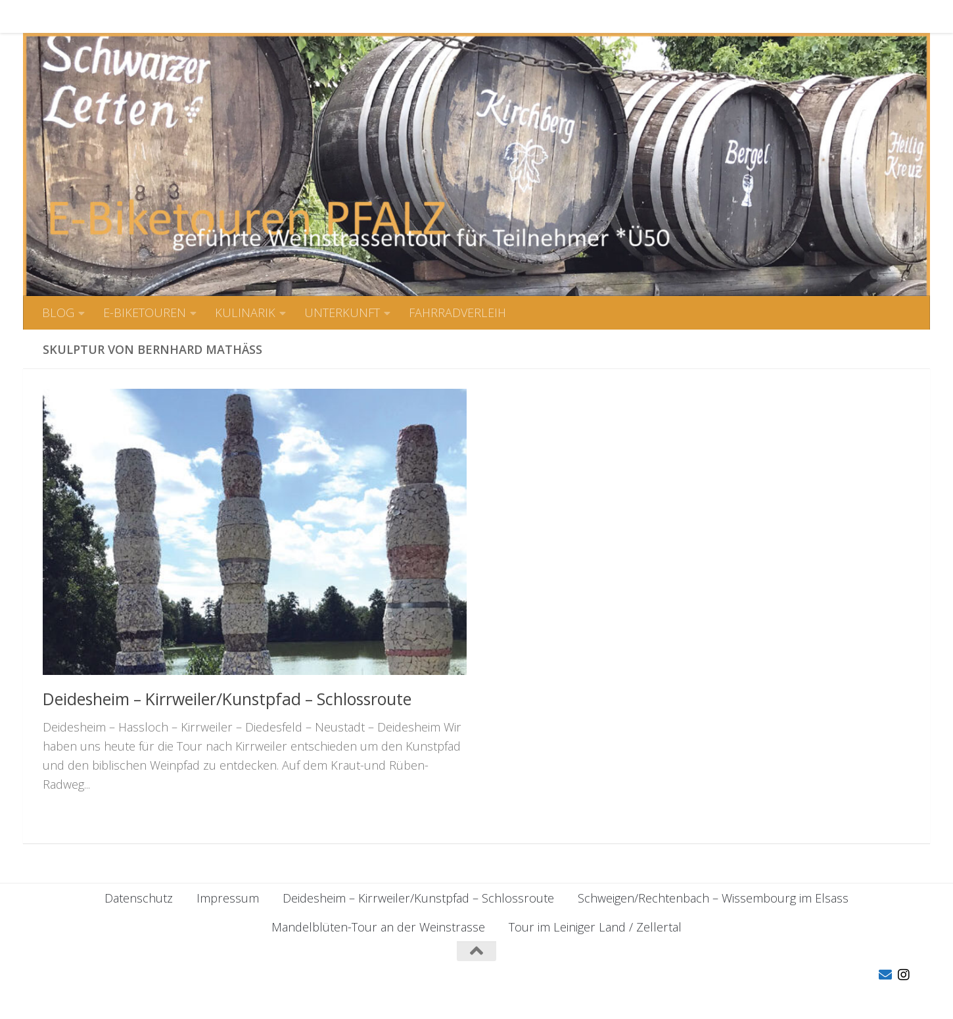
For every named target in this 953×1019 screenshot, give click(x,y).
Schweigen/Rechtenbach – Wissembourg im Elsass (713, 898)
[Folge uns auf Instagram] (903, 975)
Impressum (228, 898)
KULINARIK (235, 16)
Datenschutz (139, 898)
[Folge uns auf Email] (885, 975)
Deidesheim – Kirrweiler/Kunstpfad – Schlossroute (227, 698)
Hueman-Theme (242, 990)
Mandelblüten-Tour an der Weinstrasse (378, 927)
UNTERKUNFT (332, 16)
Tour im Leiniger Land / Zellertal (595, 927)
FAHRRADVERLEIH (447, 16)
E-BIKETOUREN (134, 16)
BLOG (48, 16)
